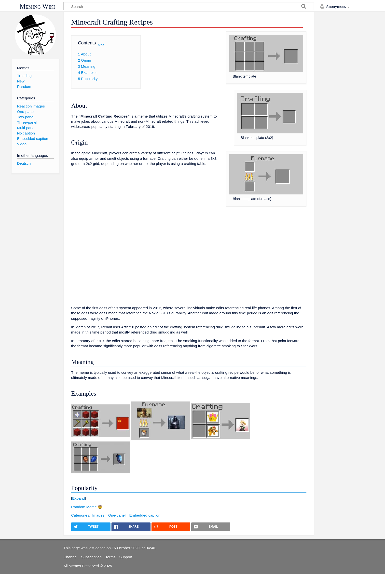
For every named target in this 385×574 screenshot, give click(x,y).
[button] (188, 498)
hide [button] (101, 45)
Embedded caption (145, 515)
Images (98, 515)
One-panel (116, 515)
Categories (80, 515)
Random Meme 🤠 (86, 507)
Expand (78, 498)
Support (125, 557)
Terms (110, 557)
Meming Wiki (37, 6)
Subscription (91, 557)
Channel (70, 557)
